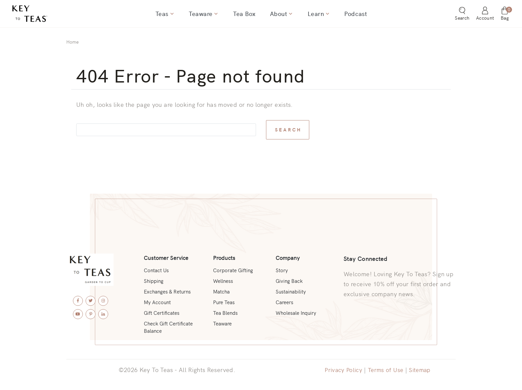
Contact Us (157, 266)
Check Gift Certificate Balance (170, 326)
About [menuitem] (278, 16)
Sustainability (290, 288)
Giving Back (288, 277)
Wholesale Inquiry (296, 311)
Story (280, 266)
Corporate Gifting (233, 266)
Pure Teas (223, 299)
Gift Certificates (162, 311)
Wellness (222, 277)
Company (287, 252)
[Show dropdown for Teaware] (217, 16)
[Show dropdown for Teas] (174, 16)
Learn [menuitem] (313, 16)
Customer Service (167, 252)
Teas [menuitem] (164, 16)
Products (223, 252)
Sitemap (421, 369)
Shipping (154, 277)
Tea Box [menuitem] (244, 16)
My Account (158, 299)
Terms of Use (385, 369)
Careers (283, 299)
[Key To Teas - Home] (47, 15)
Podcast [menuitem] (352, 16)
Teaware (222, 322)
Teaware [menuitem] (202, 16)
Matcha (221, 288)
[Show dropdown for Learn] (325, 16)
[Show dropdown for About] (289, 16)
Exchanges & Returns (168, 288)
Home (72, 41)
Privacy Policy (342, 369)
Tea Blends (225, 311)
